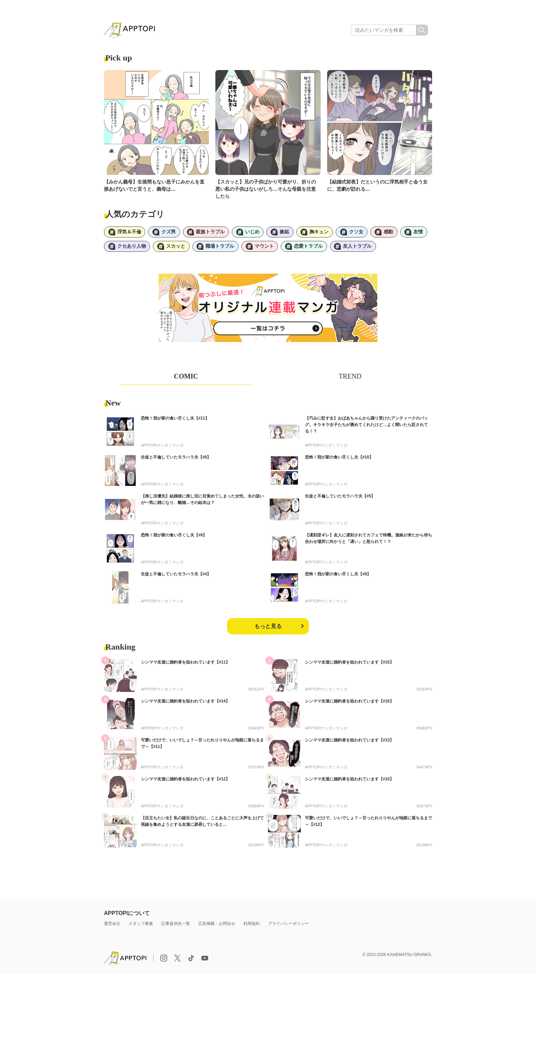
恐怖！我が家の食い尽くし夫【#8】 (338, 576)
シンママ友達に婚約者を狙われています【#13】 (349, 742)
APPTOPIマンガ (154, 448)
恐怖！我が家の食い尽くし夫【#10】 (339, 459)
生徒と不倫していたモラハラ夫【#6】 (176, 459)
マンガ (177, 448)
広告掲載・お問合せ (216, 926)
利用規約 (251, 926)
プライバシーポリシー (288, 926)
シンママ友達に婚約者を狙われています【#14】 (185, 703)
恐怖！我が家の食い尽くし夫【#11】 (175, 420)
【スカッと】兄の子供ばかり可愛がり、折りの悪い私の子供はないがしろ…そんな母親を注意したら (265, 190)
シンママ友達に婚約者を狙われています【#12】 (185, 781)
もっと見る (268, 628)
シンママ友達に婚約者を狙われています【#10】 (349, 781)
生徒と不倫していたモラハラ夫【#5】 (340, 498)
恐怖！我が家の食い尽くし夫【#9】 (174, 537)
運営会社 (112, 926)
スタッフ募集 (141, 926)
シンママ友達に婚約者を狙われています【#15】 (349, 664)
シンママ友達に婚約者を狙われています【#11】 (185, 664)
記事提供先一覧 (175, 926)
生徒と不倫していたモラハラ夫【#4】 (176, 576)
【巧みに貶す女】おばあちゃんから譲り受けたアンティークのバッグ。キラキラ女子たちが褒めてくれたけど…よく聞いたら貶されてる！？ (366, 427)
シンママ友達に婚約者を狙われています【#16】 (349, 703)
